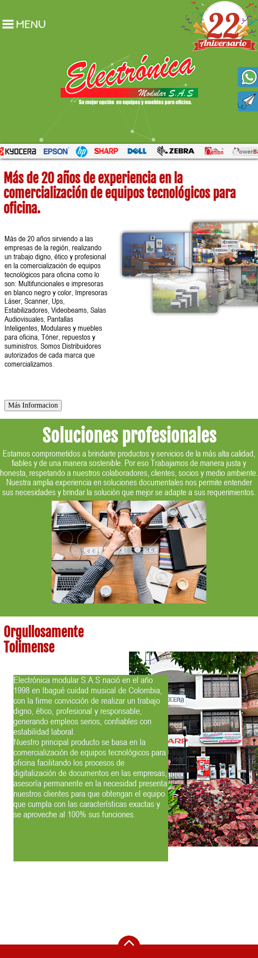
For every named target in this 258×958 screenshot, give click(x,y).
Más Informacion (33, 405)
